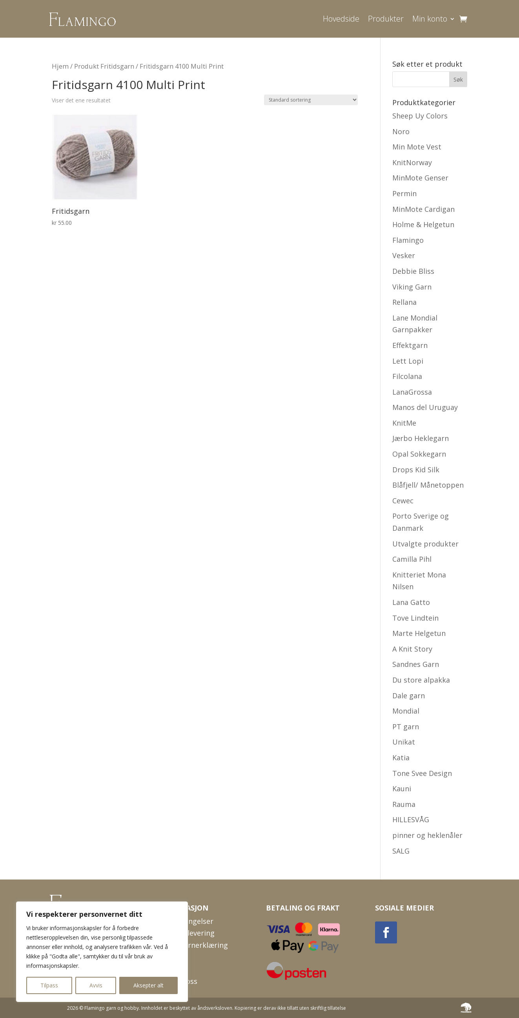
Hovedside (341, 18)
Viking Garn (412, 286)
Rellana (404, 302)
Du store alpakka (421, 680)
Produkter (386, 18)
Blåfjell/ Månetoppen (428, 485)
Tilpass (49, 985)
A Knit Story (412, 649)
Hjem (60, 66)
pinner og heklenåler (427, 835)
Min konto (429, 18)
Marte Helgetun (419, 633)
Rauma (403, 804)
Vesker (403, 255)
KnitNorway (412, 162)
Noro (401, 131)
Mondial (405, 711)
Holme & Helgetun (423, 224)
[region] (102, 951)
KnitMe (404, 423)
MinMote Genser (420, 177)
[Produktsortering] (311, 100)
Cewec (402, 500)
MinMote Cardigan (423, 209)
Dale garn (408, 695)
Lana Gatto (411, 602)
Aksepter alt (148, 985)
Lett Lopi (407, 361)
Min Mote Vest (416, 146)
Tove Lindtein (415, 618)
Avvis (95, 985)
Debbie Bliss (413, 271)
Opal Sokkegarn (419, 454)
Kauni (401, 788)
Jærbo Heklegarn (420, 438)
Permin (404, 193)
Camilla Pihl (412, 559)
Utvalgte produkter (425, 543)
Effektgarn (410, 345)
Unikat (403, 742)
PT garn (405, 726)
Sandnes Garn (415, 664)
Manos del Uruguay (425, 407)
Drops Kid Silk (415, 469)
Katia (401, 757)
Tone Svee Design (422, 773)
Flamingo (408, 240)
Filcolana (407, 376)
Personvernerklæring (192, 945)
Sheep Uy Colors (420, 115)
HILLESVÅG (410, 819)
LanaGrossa (412, 392)
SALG (401, 851)
